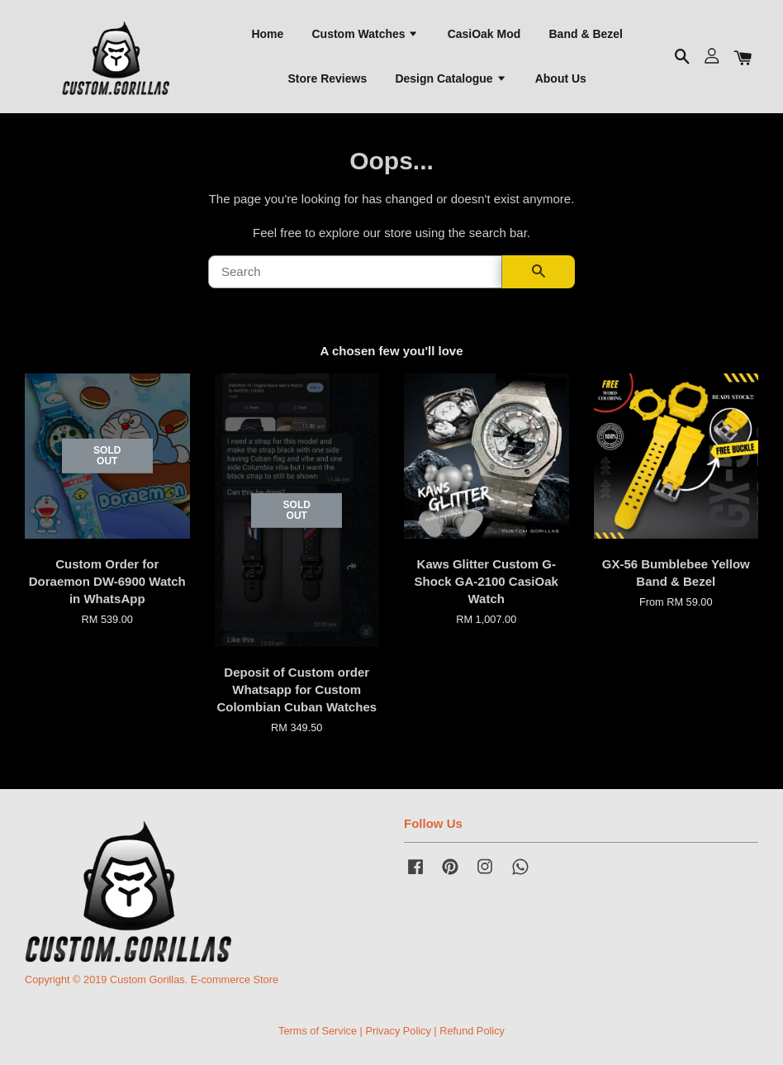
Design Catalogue (450, 78)
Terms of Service (317, 1031)
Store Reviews (327, 78)
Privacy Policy (397, 1031)
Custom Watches (366, 33)
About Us (560, 78)
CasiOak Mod (484, 33)
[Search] (355, 272)
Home (267, 33)
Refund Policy (472, 1031)
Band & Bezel (586, 33)
